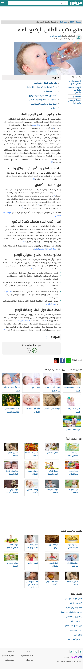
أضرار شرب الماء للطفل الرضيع (75, 82)
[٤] (54, 195)
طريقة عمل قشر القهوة (73, 626)
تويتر (56, 360)
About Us (29, 660)
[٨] (31, 268)
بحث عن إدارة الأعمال (74, 616)
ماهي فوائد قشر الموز (73, 598)
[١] (53, 128)
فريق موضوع (9, 660)
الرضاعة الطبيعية (24, 320)
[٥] (38, 205)
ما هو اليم (78, 635)
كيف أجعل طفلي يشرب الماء (74, 101)
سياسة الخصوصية (27, 655)
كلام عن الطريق (76, 603)
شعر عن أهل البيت (75, 639)
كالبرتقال (9, 291)
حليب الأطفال (51, 304)
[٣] (34, 179)
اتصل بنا (11, 651)
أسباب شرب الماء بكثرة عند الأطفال (74, 90)
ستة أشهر (36, 125)
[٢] (52, 162)
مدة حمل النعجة (76, 630)
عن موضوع (29, 651)
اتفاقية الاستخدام (8, 655)
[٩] (45, 320)
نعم (34, 350)
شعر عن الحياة (76, 621)
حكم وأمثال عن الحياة (74, 607)
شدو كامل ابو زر (55, 36)
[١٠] (5, 329)
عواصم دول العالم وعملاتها (71, 612)
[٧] (24, 241)
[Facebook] (80, 651)
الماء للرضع (77, 96)
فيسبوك (62, 360)
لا (28, 350)
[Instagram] (71, 651)
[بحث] (65, 3)
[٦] (22, 208)
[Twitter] (75, 651)
